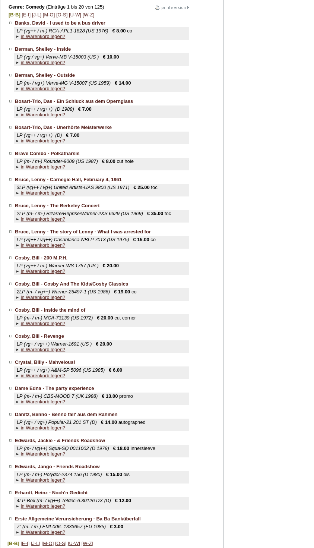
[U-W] (75, 15)
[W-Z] (89, 15)
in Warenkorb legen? (43, 36)
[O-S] (61, 15)
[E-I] (26, 15)
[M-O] (49, 15)
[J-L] (36, 15)
